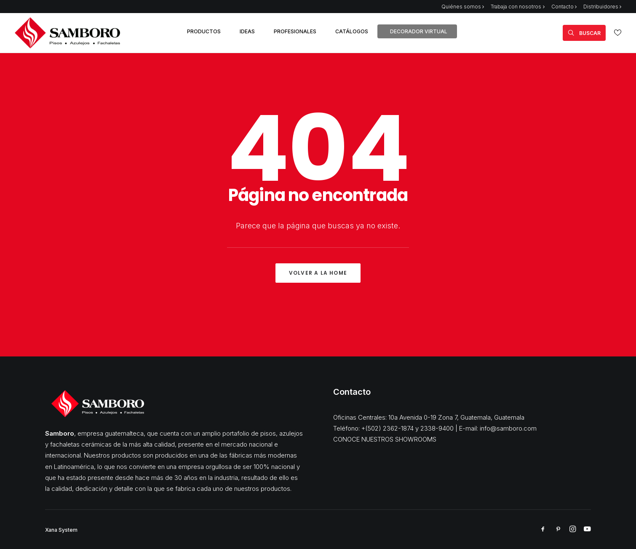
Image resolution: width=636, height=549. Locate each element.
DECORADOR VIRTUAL (418, 31)
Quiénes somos (462, 6)
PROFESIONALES (295, 31)
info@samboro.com (508, 428)
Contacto (564, 6)
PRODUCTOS (204, 31)
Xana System (61, 530)
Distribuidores (602, 6)
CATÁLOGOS (351, 31)
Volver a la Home (318, 272)
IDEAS (247, 31)
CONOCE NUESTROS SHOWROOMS (384, 439)
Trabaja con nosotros (517, 6)
